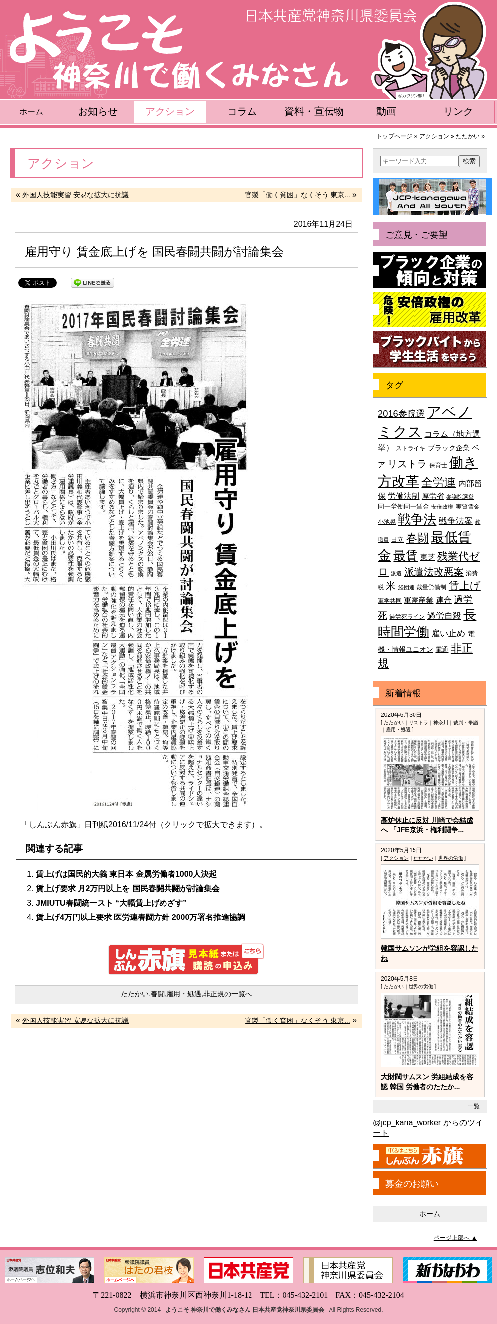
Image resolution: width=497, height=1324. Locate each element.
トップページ (394, 136)
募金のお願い (412, 1184)
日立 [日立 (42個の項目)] (397, 539)
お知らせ (98, 111)
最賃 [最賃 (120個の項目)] (405, 555)
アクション (170, 111)
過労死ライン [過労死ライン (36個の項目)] (407, 616)
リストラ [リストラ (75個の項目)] (407, 463)
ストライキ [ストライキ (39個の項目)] (410, 448)
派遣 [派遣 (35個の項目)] (396, 573)
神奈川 (440, 722)
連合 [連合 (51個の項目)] (444, 600)
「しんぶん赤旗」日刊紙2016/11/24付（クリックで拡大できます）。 (144, 824)
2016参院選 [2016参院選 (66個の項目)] (401, 413)
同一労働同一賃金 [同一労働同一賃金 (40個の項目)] (403, 506)
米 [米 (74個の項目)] (391, 585)
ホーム (31, 111)
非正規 (213, 994)
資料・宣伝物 (314, 111)
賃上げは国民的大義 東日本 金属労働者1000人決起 (126, 874)
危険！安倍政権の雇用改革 (430, 310)
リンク (458, 111)
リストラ (418, 722)
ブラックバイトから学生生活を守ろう (430, 349)
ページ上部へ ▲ (455, 1237)
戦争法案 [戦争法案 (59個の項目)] (456, 521)
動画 (386, 111)
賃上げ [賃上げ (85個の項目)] (465, 585)
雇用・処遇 (183, 994)
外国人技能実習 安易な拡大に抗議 (75, 195)
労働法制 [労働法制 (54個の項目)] (403, 495)
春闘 (158, 994)
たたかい (135, 994)
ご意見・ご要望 (416, 235)
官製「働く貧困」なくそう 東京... (297, 195)
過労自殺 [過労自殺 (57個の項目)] (444, 616)
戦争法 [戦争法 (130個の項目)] (417, 519)
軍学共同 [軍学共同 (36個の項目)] (390, 600)
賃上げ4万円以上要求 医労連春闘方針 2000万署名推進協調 (140, 917)
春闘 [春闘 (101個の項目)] (417, 537)
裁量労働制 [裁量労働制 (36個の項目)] (431, 587)
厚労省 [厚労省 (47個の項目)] (433, 496)
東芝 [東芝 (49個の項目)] (427, 557)
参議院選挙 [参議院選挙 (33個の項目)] (460, 497)
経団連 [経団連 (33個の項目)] (406, 587)
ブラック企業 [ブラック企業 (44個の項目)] (449, 448)
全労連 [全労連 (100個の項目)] (438, 482)
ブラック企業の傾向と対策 (430, 270)
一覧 (474, 1106)
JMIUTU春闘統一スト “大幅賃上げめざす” (111, 903)
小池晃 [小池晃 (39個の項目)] (387, 521)
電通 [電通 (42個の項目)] (441, 649)
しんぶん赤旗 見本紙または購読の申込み (186, 959)
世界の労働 (450, 858)
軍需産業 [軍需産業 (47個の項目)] (418, 600)
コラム (242, 111)
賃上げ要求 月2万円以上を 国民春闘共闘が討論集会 (128, 888)
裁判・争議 (465, 722)
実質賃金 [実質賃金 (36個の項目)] (468, 506)
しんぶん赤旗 (430, 1156)
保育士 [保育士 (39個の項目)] (438, 465)
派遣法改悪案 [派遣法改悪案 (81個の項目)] (434, 571)
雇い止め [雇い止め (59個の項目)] (448, 633)
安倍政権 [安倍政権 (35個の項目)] (442, 506)
